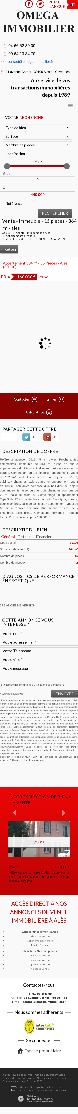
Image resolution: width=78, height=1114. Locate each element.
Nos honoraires (44, 1078)
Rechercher (55, 213)
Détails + (25, 536)
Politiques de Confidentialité (58, 757)
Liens (57, 1078)
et (4, 188)
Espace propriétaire (39, 1051)
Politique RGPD (34, 1081)
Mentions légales (26, 1078)
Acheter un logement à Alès (33, 233)
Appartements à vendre (20, 236)
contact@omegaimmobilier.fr (30, 62)
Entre (6, 173)
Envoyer (65, 693)
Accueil (6, 233)
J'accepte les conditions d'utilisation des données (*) (34, 684)
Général (8, 536)
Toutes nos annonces (14, 1081)
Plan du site (9, 1078)
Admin (65, 1078)
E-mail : (39, 1001)
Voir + (39, 842)
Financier (44, 536)
